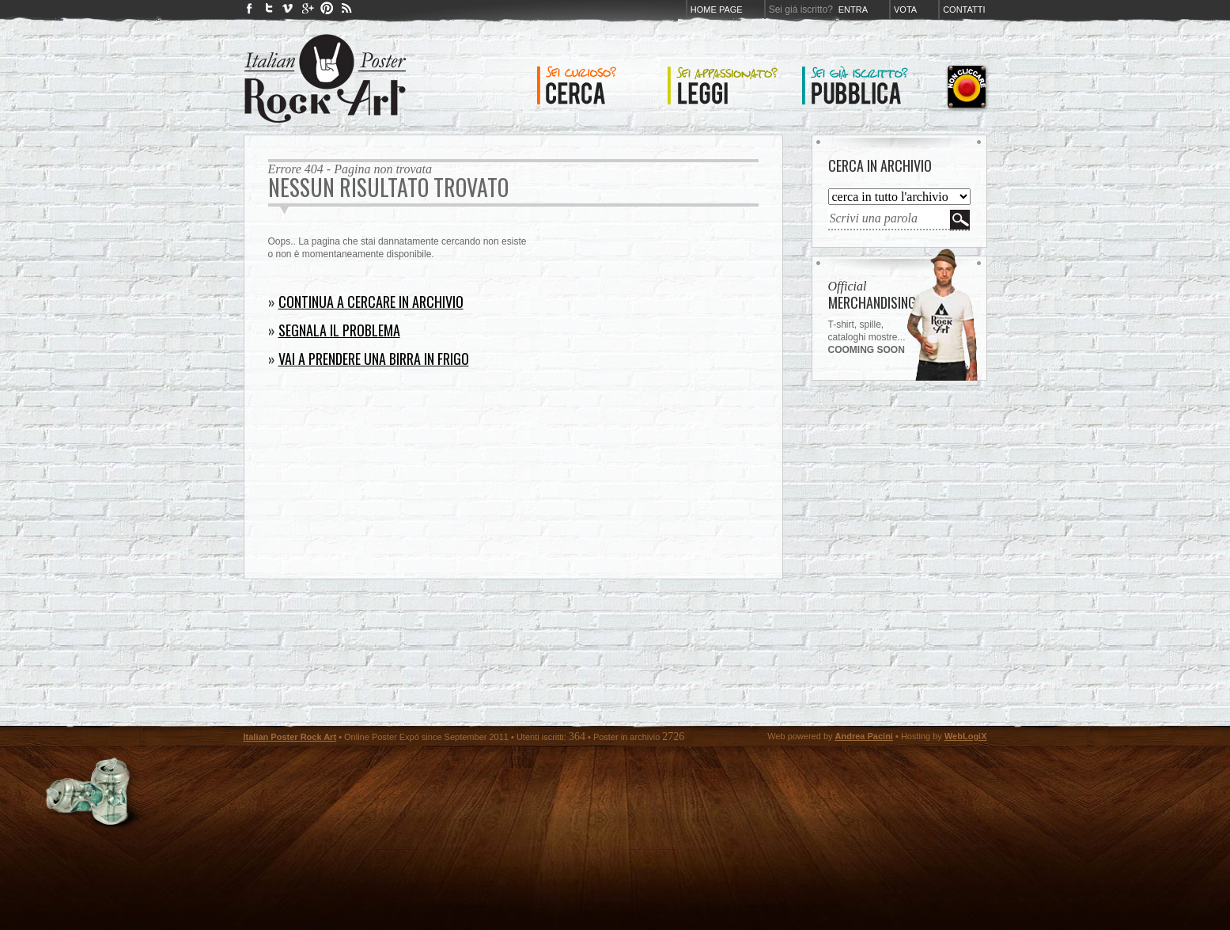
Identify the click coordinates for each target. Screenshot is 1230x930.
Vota (905, 9)
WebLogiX (965, 736)
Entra (853, 9)
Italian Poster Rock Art (290, 737)
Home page (717, 9)
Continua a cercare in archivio (371, 301)
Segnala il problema (339, 330)
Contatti (964, 9)
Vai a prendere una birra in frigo (373, 358)
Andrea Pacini (864, 736)
